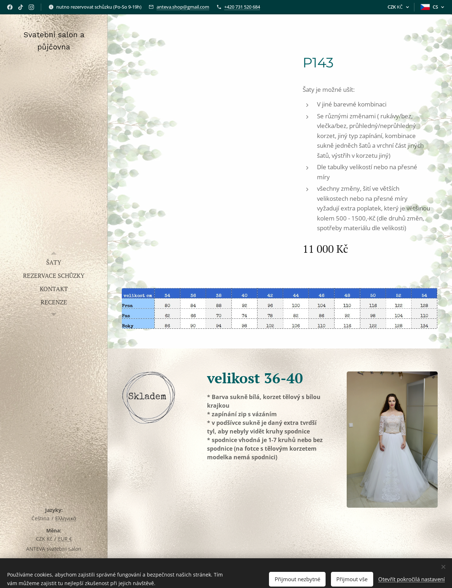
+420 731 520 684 (242, 7)
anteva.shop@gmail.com (183, 7)
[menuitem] (53, 262)
